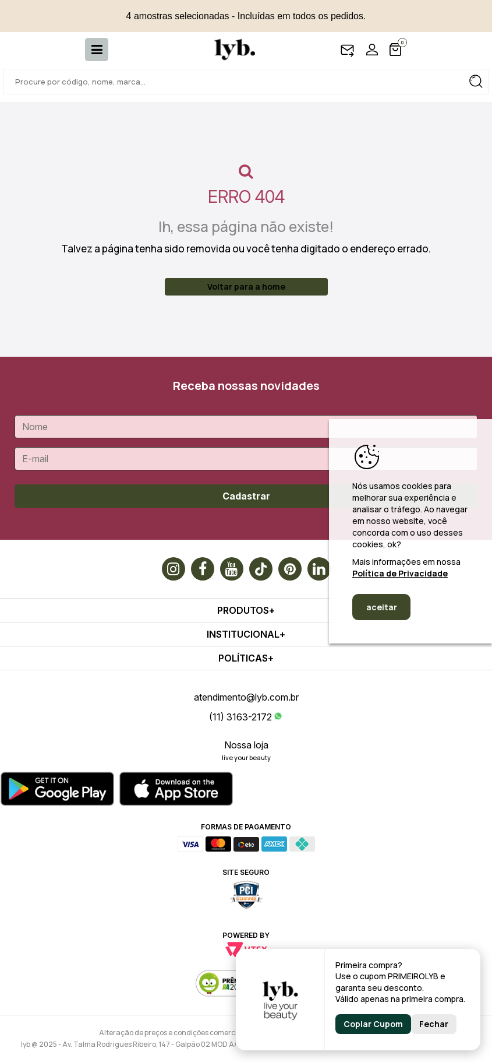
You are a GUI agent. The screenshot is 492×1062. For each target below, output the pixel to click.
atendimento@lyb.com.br (246, 697)
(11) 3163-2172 (240, 717)
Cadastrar (246, 496)
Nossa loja (246, 745)
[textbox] (246, 81)
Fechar (433, 1023)
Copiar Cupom (373, 1023)
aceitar (381, 607)
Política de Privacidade (400, 573)
